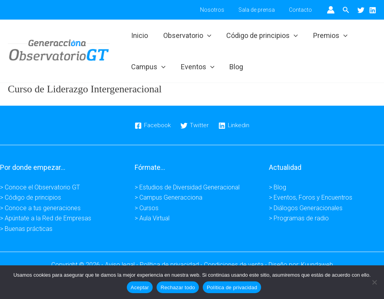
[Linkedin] (372, 10)
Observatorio (186, 35)
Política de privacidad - (172, 264)
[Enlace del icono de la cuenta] (331, 10)
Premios (327, 35)
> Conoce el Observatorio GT (40, 187)
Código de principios (260, 35)
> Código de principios (30, 197)
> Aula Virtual (152, 218)
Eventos (196, 67)
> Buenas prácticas (26, 228)
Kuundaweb (317, 264)
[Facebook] (152, 125)
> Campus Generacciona (168, 197)
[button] (346, 10)
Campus (148, 67)
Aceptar (140, 287)
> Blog (277, 187)
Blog (234, 67)
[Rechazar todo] (374, 282)
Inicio (139, 35)
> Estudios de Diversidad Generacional (187, 187)
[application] (206, 35)
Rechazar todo (177, 287)
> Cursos (147, 208)
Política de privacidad (232, 287)
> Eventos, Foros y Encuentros (310, 197)
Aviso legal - (122, 264)
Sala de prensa (261, 10)
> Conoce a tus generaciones (40, 208)
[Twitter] (360, 10)
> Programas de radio (299, 218)
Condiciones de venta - (236, 264)
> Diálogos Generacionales (306, 208)
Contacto (302, 10)
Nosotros (220, 10)
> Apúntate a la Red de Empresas (45, 218)
